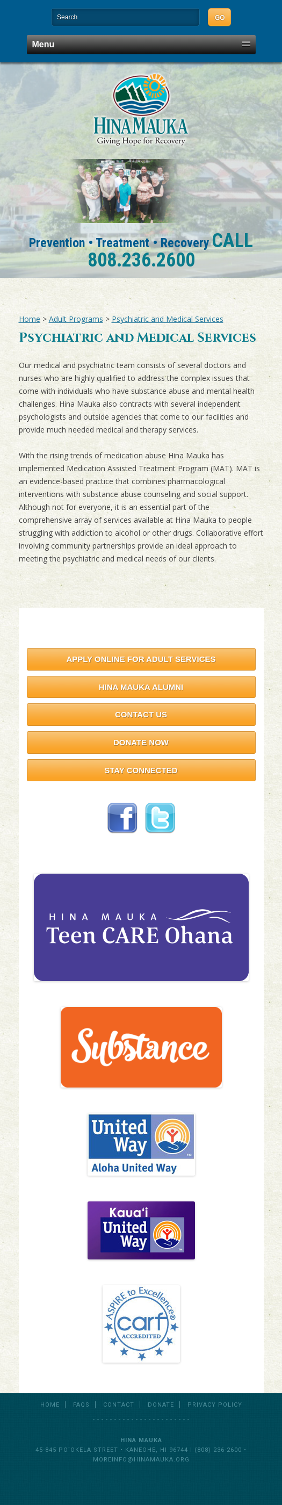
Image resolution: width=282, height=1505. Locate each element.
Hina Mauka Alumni (141, 687)
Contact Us (141, 714)
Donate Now (141, 742)
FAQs (81, 1404)
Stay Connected (140, 770)
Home (29, 319)
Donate (161, 1404)
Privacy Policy (214, 1404)
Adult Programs (76, 319)
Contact (118, 1404)
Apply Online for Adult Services (140, 659)
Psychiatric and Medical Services (167, 319)
